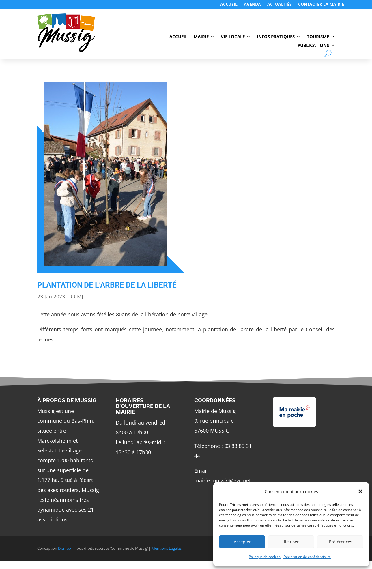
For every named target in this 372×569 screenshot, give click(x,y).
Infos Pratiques (276, 37)
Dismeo (64, 548)
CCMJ (77, 296)
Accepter (242, 541)
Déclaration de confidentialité (307, 556)
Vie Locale (233, 37)
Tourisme (318, 37)
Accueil (229, 4)
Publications (313, 45)
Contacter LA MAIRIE (321, 4)
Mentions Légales (167, 548)
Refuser (291, 541)
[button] (360, 491)
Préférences (340, 541)
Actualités (279, 4)
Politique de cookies (265, 556)
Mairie (201, 37)
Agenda (252, 4)
